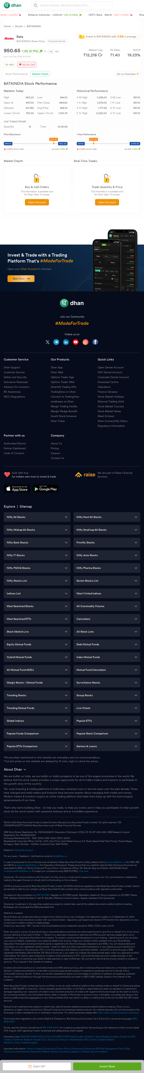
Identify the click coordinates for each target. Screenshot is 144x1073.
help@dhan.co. (60, 856)
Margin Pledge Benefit (64, 411)
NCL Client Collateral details (99, 1039)
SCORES (57, 1036)
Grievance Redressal (16, 382)
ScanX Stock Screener (64, 416)
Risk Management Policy (112, 1048)
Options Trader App (62, 377)
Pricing (55, 448)
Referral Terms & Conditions (56, 1051)
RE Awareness (12, 391)
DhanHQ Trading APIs (63, 386)
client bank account (23, 850)
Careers (55, 453)
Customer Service (14, 372)
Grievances (77, 1048)
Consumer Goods (56, 41)
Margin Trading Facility (64, 406)
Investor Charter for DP (122, 1036)
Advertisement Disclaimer (28, 1051)
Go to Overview (126, 73)
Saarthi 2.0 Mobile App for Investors (89, 1051)
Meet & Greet (106, 416)
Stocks (19, 26)
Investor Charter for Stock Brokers (93, 1036)
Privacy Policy (63, 1048)
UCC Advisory (49, 1039)
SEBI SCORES (43, 895)
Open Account (37, 202)
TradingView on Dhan (63, 391)
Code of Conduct (14, 453)
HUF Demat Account (110, 372)
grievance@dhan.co (115, 862)
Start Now (21, 278)
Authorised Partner (15, 443)
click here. (84, 871)
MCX (12, 1021)
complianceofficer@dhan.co (18, 871)
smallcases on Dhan (62, 401)
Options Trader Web (62, 382)
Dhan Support (12, 367)
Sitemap (26, 506)
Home (7, 26)
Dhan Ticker (58, 420)
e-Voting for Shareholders (70, 1039)
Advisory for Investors (16, 386)
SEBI (22, 1036)
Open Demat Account (111, 367)
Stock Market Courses (111, 406)
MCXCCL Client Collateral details (20, 1042)
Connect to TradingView (65, 396)
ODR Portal (68, 1036)
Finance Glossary (108, 391)
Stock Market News (109, 411)
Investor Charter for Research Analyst (22, 1039)
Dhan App (57, 367)
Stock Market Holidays (111, 396)
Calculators (104, 386)
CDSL (48, 1036)
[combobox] (75, 5)
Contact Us (57, 458)
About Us (56, 443)
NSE (51, 51)
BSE (57, 51)
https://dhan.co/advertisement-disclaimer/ (119, 1012)
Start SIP (36, 1066)
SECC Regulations (14, 396)
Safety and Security (15, 377)
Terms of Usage (34, 1048)
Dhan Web (57, 372)
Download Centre (108, 382)
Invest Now (107, 1066)
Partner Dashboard (15, 448)
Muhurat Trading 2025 (111, 401)
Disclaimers (49, 1048)
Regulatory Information (111, 425)
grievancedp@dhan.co (28, 865)
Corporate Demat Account (113, 377)
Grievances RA (91, 1048)
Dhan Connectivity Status (113, 420)
